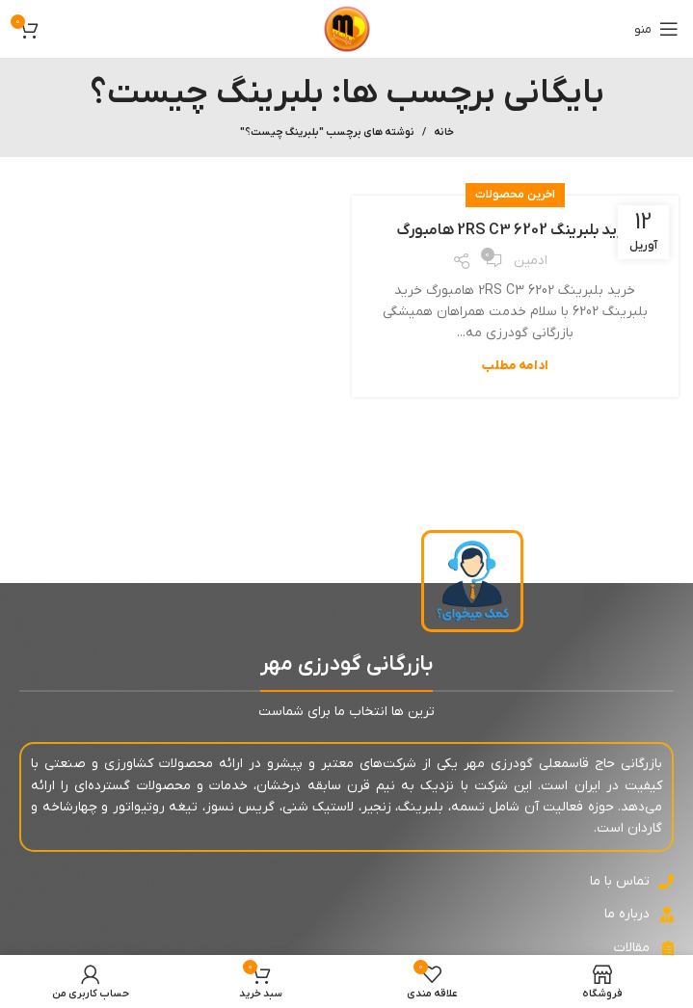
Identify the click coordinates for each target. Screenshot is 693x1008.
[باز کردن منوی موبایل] (656, 29)
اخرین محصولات (515, 194)
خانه (444, 132)
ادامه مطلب (515, 365)
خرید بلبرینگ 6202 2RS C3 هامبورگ (515, 230)
